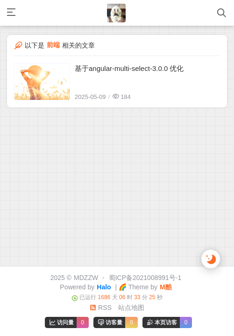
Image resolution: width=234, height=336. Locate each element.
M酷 (166, 287)
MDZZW (86, 277)
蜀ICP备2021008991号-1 (145, 277)
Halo (104, 287)
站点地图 (131, 307)
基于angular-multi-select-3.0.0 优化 (129, 68)
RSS (101, 307)
